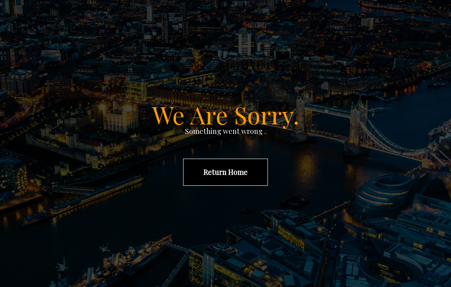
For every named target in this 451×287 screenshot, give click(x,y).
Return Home (225, 172)
